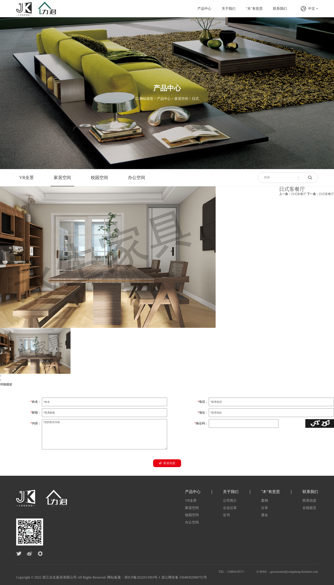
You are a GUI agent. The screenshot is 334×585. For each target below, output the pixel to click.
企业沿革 (230, 508)
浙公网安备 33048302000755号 (184, 577)
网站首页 (146, 99)
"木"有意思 (254, 8)
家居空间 (181, 99)
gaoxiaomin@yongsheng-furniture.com (294, 571)
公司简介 (230, 500)
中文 (313, 8)
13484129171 (235, 571)
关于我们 (228, 8)
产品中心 (204, 8)
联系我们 (280, 8)
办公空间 (136, 177)
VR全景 (26, 177)
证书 (226, 515)
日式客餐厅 (292, 194)
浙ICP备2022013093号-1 (142, 577)
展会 (264, 515)
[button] (108, 376)
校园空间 (99, 177)
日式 (195, 99)
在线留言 (309, 508)
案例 (264, 500)
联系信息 (309, 500)
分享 (264, 508)
